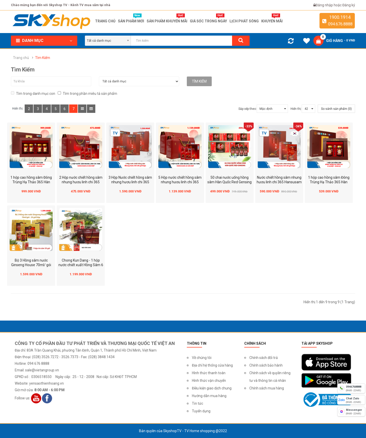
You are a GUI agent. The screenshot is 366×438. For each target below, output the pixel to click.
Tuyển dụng (201, 411)
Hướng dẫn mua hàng (209, 396)
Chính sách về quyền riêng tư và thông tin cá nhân (270, 377)
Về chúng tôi (201, 358)
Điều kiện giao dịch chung (212, 388)
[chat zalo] (351, 400)
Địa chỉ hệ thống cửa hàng (212, 365)
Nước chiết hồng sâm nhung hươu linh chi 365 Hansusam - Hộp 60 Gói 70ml (279, 182)
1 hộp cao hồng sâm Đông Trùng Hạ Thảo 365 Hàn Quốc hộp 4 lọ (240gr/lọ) (31, 182)
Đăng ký (348, 5)
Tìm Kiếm (42, 57)
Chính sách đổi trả (263, 358)
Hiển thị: (296, 109)
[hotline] (351, 388)
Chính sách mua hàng (266, 388)
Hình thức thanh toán (208, 373)
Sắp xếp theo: (247, 109)
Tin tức (197, 403)
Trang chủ (21, 57)
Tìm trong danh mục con (33, 93)
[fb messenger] (351, 411)
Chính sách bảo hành (266, 365)
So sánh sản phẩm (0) (336, 109)
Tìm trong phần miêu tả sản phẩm (87, 93)
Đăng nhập (325, 5)
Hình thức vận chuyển (209, 381)
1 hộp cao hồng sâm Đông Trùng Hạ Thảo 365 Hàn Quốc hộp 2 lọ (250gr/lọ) (328, 182)
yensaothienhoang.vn (46, 383)
